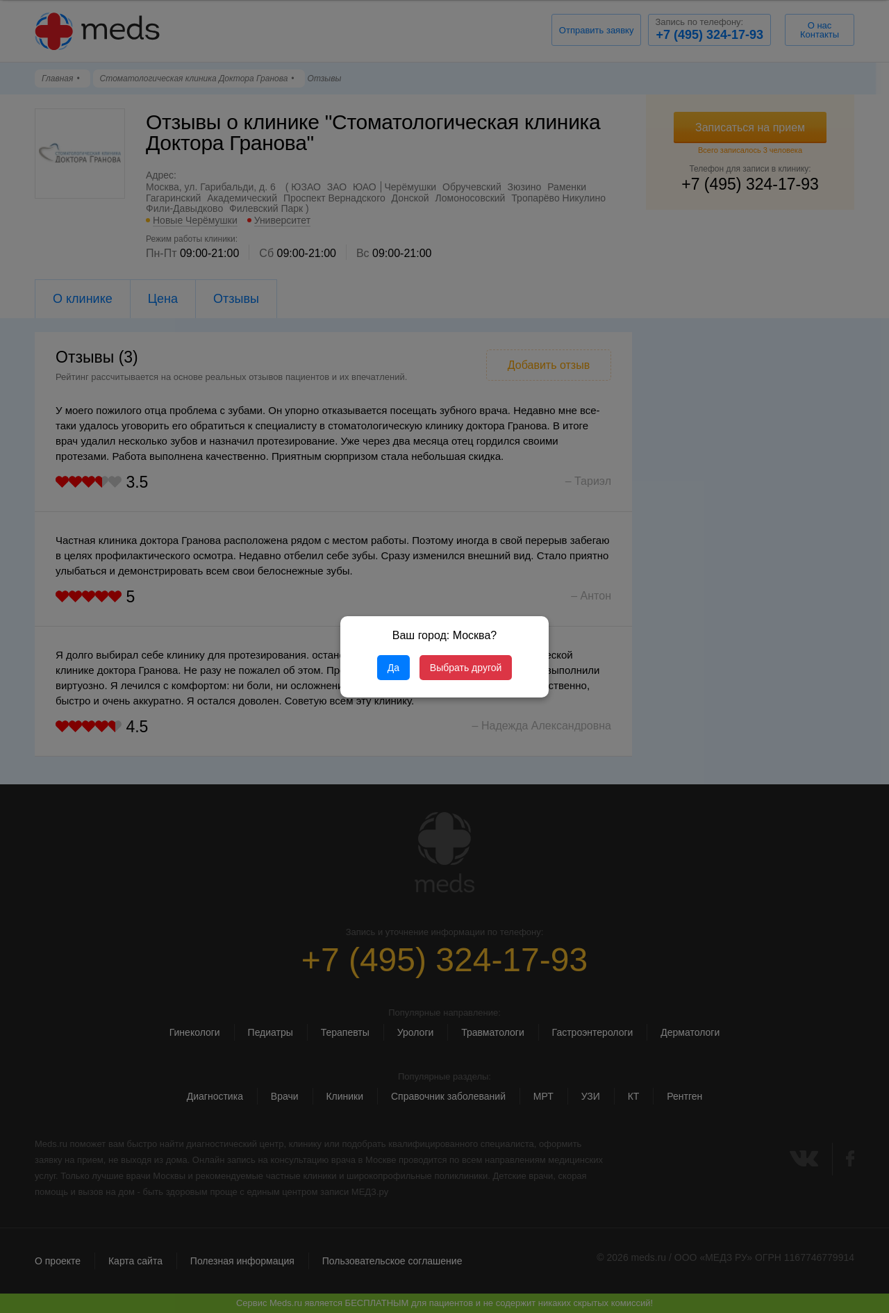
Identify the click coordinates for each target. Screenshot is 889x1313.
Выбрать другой (465, 667)
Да (393, 667)
